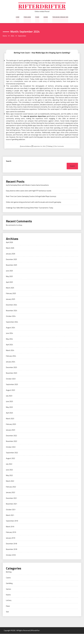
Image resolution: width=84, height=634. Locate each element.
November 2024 (11, 311)
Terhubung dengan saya (60, 17)
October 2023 (10, 379)
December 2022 (11, 436)
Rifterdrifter (42, 6)
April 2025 (9, 282)
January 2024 (10, 362)
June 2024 (9, 333)
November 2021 (11, 504)
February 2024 (11, 356)
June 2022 (9, 470)
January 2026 (10, 254)
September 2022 (12, 453)
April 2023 (9, 413)
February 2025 (11, 293)
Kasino (45, 17)
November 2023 (11, 373)
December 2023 (11, 367)
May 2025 (9, 276)
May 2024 (9, 339)
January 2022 (10, 492)
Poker (37, 17)
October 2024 (10, 316)
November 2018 (11, 549)
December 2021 (11, 498)
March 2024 (10, 350)
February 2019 (11, 532)
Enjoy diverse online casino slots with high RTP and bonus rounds (28, 191)
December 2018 (11, 544)
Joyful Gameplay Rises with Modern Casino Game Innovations (27, 185)
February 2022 (11, 487)
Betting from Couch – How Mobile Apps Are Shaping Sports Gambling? (42, 53)
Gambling (9, 583)
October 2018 (10, 555)
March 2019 (10, 527)
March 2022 (10, 481)
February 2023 (11, 424)
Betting (50, 146)
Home (18, 17)
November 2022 (11, 441)
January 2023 (10, 430)
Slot (7, 612)
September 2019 (12, 521)
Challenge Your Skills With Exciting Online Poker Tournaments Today (29, 208)
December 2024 (11, 305)
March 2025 (10, 288)
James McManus (26, 146)
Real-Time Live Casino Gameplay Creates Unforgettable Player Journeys (31, 196)
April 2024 (9, 345)
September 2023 (12, 384)
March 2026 (10, 248)
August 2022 (10, 458)
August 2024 (10, 328)
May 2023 (9, 407)
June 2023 (9, 401)
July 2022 (9, 464)
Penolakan (27, 17)
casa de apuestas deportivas (34, 116)
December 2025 (11, 259)
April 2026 (9, 242)
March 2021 (10, 515)
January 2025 (10, 299)
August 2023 (10, 390)
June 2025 (9, 271)
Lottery (8, 600)
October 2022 (10, 447)
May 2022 (9, 475)
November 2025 (11, 265)
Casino (8, 578)
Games (8, 589)
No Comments (59, 146)
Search (8, 161)
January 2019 (10, 538)
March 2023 (10, 419)
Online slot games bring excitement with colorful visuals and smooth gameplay (33, 202)
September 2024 (12, 322)
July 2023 (9, 396)
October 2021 (10, 509)
